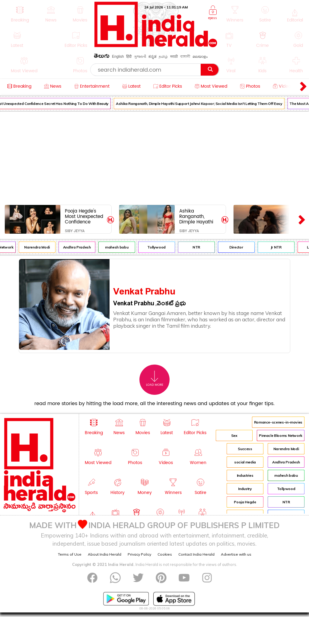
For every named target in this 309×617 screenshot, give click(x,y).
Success (245, 449)
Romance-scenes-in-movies (278, 422)
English (118, 56)
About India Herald (104, 554)
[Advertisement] (154, 157)
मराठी (174, 56)
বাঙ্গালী (185, 56)
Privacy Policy (139, 554)
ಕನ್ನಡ (152, 56)
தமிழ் (163, 56)
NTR (201, 247)
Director (240, 247)
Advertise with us (236, 554)
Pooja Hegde (245, 502)
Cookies (165, 554)
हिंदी (129, 56)
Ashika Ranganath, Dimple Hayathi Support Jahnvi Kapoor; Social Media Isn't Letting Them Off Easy (203, 103)
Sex (234, 435)
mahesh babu (121, 247)
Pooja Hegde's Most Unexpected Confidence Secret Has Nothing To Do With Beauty (84, 216)
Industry (245, 488)
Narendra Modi (41, 247)
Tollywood (161, 247)
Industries (245, 475)
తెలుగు (102, 57)
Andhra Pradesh (81, 247)
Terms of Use (69, 554)
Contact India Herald (196, 554)
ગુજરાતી (140, 56)
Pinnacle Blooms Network (280, 435)
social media (245, 462)
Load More (154, 378)
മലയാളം (200, 56)
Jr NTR (280, 247)
